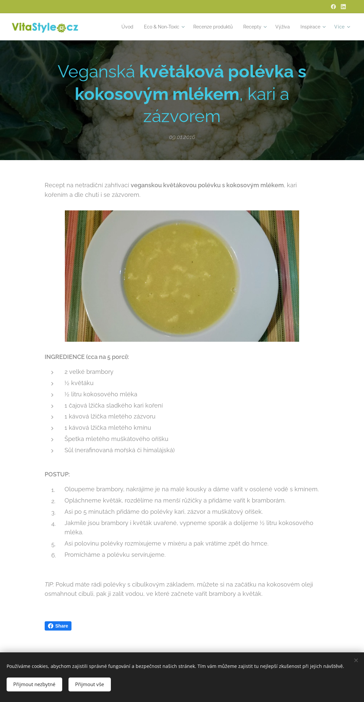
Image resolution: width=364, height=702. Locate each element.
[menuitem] (116, 27)
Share (58, 626)
